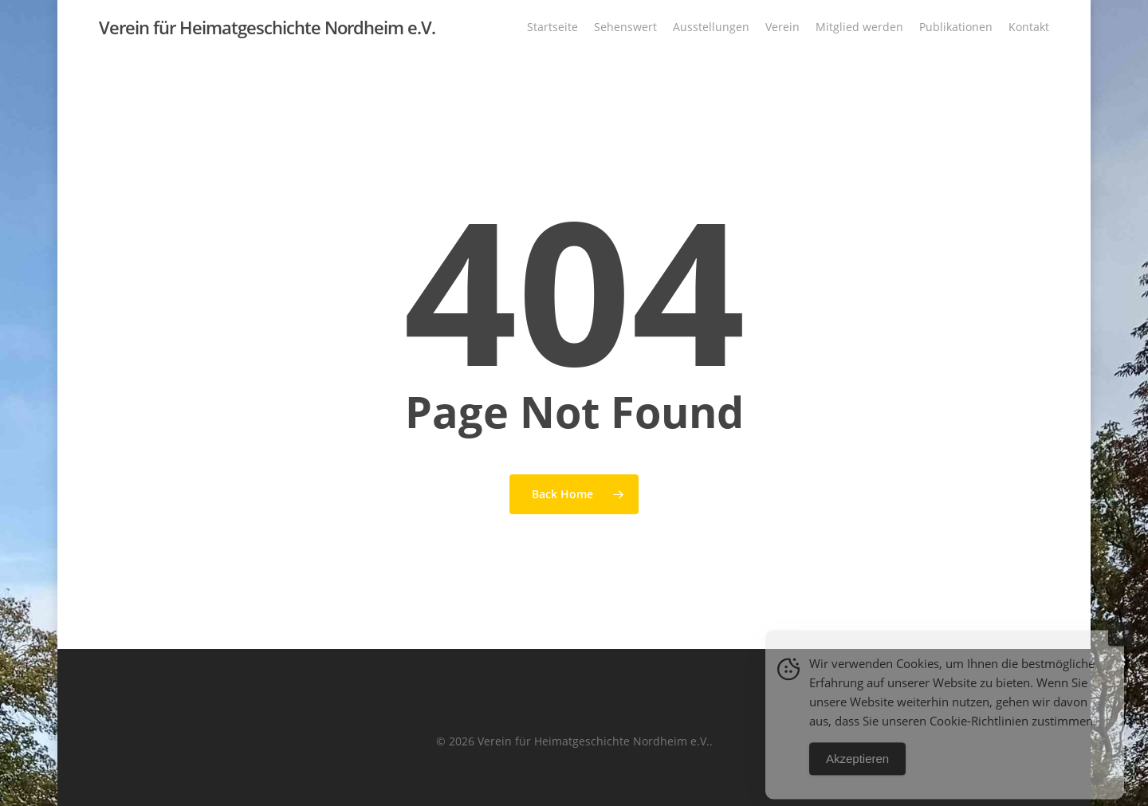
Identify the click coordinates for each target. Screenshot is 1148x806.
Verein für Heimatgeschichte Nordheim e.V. (267, 31)
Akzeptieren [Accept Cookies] (857, 774)
